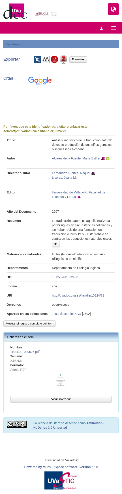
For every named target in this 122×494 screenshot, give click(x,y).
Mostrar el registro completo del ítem (29, 323)
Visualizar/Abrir (61, 399)
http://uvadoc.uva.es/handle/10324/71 (38, 131)
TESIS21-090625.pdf (25, 352)
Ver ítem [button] (13, 44)
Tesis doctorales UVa (66, 314)
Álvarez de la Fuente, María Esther (76, 158)
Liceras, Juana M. (64, 177)
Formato (78, 59)
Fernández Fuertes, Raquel (71, 173)
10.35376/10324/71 (65, 277)
